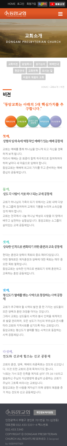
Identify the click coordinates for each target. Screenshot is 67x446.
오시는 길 (47, 70)
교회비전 (13, 64)
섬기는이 (40, 64)
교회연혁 (33, 70)
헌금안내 (19, 70)
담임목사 (26, 64)
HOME (11, 3)
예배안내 (54, 64)
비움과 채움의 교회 (33, 77)
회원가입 (31, 3)
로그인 (20, 3)
